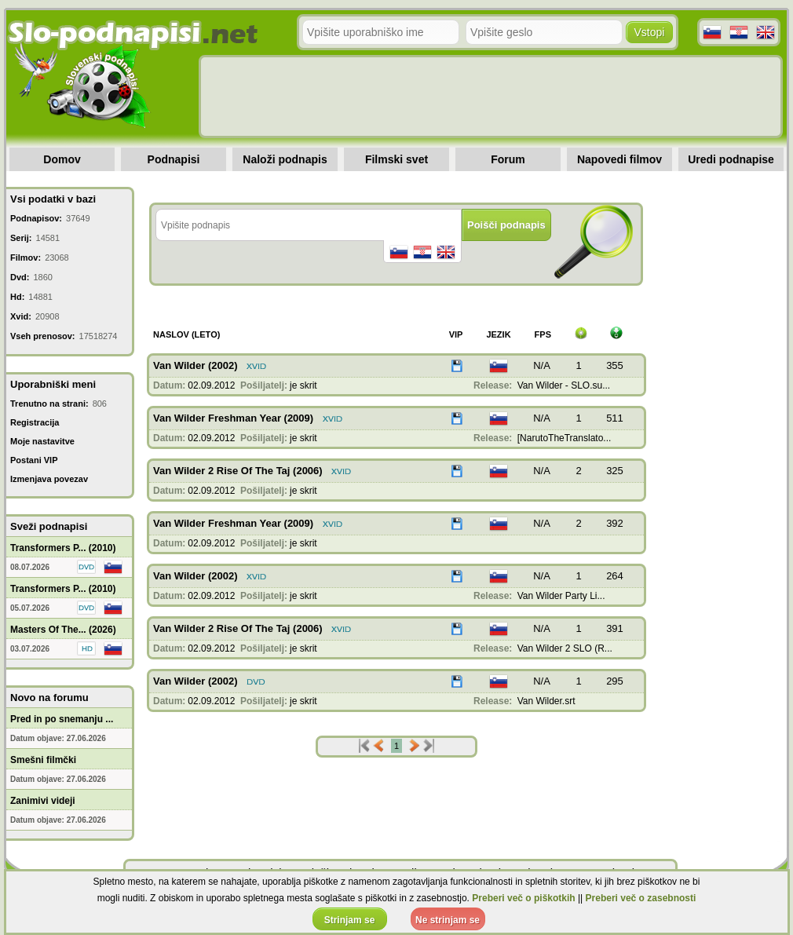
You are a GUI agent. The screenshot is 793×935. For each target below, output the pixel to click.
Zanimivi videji (42, 800)
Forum (508, 159)
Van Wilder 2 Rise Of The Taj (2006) (238, 471)
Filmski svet (396, 159)
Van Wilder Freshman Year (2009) (233, 418)
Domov (61, 159)
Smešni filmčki (43, 759)
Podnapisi (174, 159)
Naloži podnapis (285, 159)
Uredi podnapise (731, 159)
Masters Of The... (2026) (63, 629)
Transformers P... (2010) (63, 547)
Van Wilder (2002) (195, 365)
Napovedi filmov (619, 159)
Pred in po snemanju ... (61, 719)
